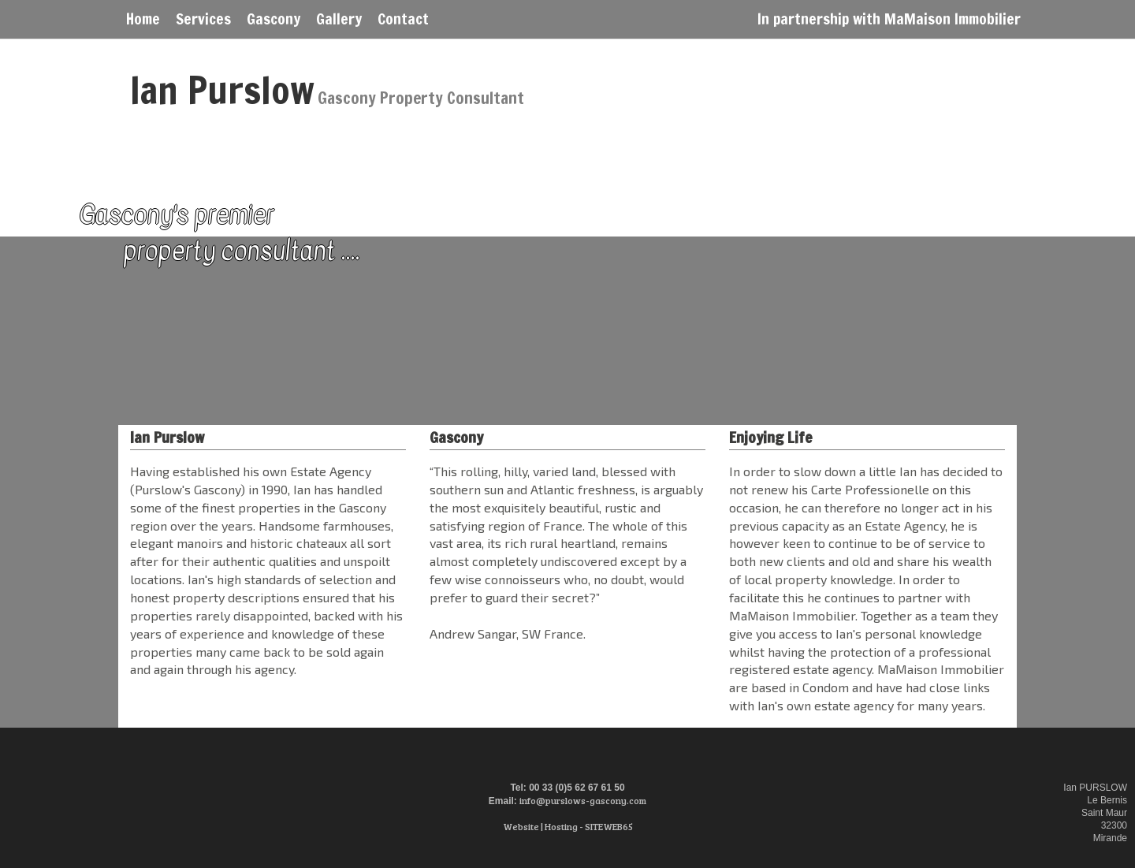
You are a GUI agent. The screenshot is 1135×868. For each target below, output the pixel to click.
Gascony (273, 17)
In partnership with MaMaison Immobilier (889, 17)
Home (143, 17)
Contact (403, 17)
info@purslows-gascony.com (582, 800)
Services (203, 17)
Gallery (339, 17)
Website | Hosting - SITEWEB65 (568, 826)
